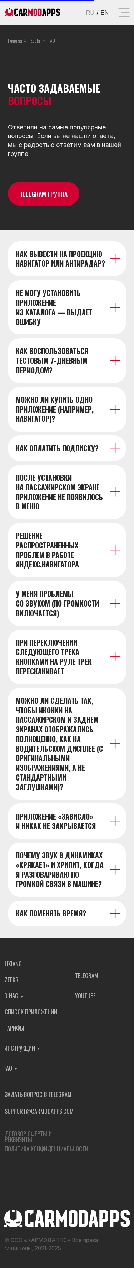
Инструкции (19, 1050)
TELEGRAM (86, 978)
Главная (15, 40)
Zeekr (35, 40)
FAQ (8, 1070)
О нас (11, 998)
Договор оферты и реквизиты (28, 1139)
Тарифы (14, 1030)
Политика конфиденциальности (46, 1151)
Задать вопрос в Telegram (38, 1096)
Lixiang (13, 966)
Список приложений (31, 1014)
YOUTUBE (85, 998)
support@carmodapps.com (39, 1113)
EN (105, 12)
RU (90, 12)
